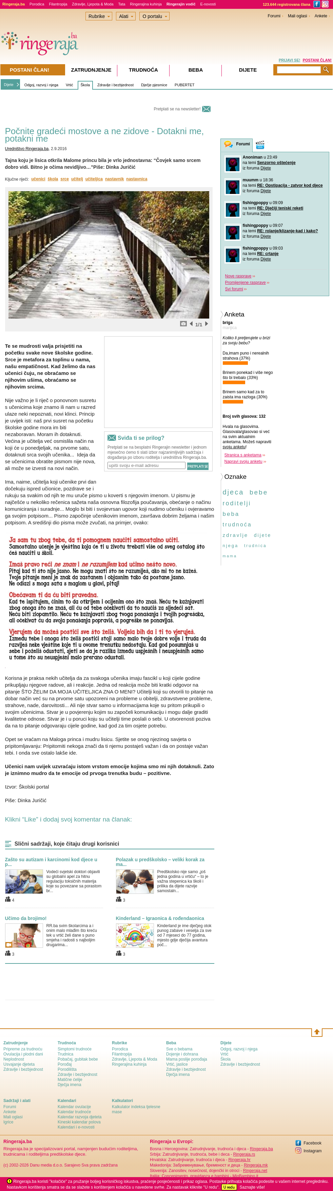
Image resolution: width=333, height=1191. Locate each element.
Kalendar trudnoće (74, 1111)
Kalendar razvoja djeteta (79, 1117)
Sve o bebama (179, 1049)
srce (64, 179)
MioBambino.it (245, 1176)
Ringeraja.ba (261, 1149)
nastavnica (136, 179)
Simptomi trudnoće (75, 1049)
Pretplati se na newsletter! (177, 109)
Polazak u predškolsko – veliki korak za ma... (160, 862)
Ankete (321, 16)
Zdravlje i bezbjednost (115, 85)
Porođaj (65, 1064)
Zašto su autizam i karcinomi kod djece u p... (51, 862)
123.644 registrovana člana (286, 4)
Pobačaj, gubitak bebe (78, 1059)
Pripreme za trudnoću (22, 1049)
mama (230, 556)
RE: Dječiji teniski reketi (280, 208)
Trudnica (65, 1054)
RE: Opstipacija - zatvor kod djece (289, 185)
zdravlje (236, 535)
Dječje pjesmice (154, 85)
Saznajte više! (252, 1187)
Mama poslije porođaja (186, 1059)
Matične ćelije (70, 1079)
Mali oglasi (297, 16)
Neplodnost (13, 1059)
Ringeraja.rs (244, 1154)
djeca (233, 492)
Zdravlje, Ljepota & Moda (92, 4)
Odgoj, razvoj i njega (41, 85)
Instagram (312, 1151)
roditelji (237, 503)
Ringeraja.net (255, 1170)
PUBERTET (184, 85)
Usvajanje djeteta (19, 1064)
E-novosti (208, 4)
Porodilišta (67, 1069)
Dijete (9, 85)
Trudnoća (143, 70)
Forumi (274, 16)
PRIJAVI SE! (289, 60)
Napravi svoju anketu (243, 461)
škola (53, 179)
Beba (196, 70)
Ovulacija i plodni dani (23, 1054)
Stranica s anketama (242, 455)
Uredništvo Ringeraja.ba (27, 148)
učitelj (77, 179)
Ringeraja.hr (239, 1159)
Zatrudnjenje (91, 70)
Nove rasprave (238, 276)
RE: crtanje (267, 253)
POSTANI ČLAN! (317, 60)
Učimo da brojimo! (26, 918)
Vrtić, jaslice (177, 1064)
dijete (262, 535)
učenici (38, 179)
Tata (121, 4)
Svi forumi (234, 289)
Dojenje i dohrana (182, 1054)
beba (231, 514)
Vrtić (69, 85)
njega (231, 545)
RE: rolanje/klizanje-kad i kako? (287, 231)
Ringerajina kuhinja (146, 4)
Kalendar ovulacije (74, 1106)
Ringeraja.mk (256, 1165)
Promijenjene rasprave (245, 282)
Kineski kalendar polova (79, 1122)
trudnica (255, 545)
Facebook (312, 1143)
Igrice (8, 1122)
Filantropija (58, 4)
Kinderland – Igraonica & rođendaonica (160, 918)
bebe (259, 492)
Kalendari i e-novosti (76, 1127)
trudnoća (237, 524)
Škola (85, 85)
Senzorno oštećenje (276, 162)
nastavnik (114, 179)
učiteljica (94, 179)
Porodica (37, 4)
